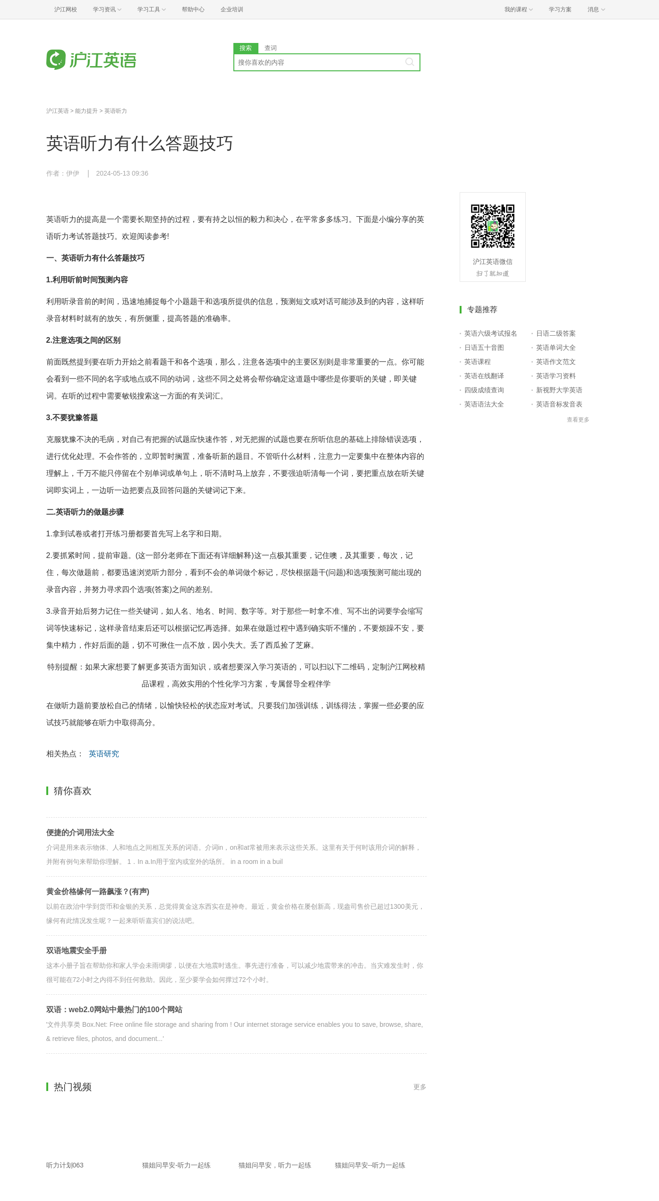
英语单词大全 (556, 347)
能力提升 (86, 111)
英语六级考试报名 (490, 333)
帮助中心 (193, 9)
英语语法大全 (484, 404)
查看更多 (578, 419)
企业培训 (232, 9)
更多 (420, 1087)
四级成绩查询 (484, 390)
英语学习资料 (556, 376)
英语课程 (477, 361)
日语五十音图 (484, 347)
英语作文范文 (556, 361)
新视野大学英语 (559, 390)
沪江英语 (57, 111)
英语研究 (104, 754)
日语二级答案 (556, 333)
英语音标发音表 (559, 404)
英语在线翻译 (484, 376)
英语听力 (115, 111)
